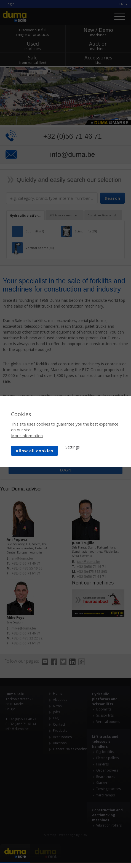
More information (27, 435)
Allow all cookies (34, 450)
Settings (72, 447)
